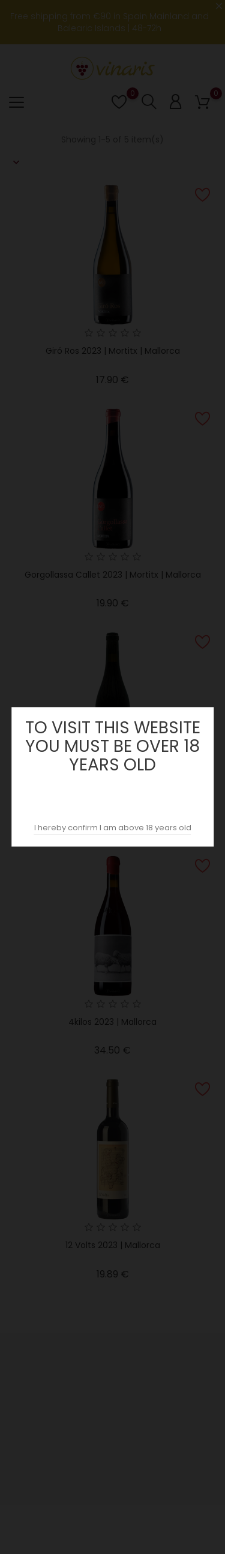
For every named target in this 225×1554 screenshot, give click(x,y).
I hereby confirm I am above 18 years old (112, 828)
